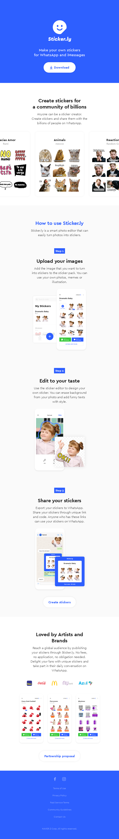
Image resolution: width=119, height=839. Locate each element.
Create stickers (59, 602)
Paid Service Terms (59, 802)
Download (61, 67)
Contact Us (59, 816)
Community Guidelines (59, 809)
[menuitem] (59, 788)
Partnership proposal (59, 756)
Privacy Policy (59, 795)
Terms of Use (59, 788)
